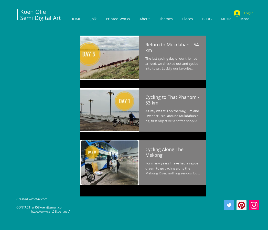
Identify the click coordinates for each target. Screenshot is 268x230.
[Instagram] (254, 205)
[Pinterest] (241, 205)
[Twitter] (229, 205)
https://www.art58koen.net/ (43, 211)
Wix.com (41, 199)
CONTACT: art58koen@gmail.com (40, 207)
